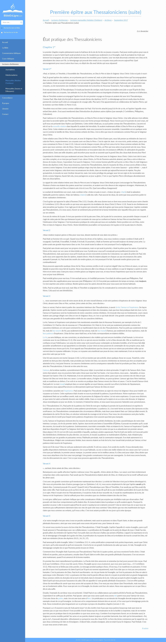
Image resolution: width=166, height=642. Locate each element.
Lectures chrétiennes (10, 64)
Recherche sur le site (11, 32)
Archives (108, 20)
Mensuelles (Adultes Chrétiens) (13, 82)
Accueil (5, 42)
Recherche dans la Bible (12, 28)
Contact (5, 114)
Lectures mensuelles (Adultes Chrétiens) (86, 20)
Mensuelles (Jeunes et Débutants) (13, 90)
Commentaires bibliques (11, 53)
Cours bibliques (8, 59)
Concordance (7, 98)
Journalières (10, 70)
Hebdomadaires (11, 75)
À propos (5, 103)
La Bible (5, 48)
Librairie (5, 109)
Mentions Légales (98, 640)
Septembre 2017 (121, 20)
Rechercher (21, 22)
